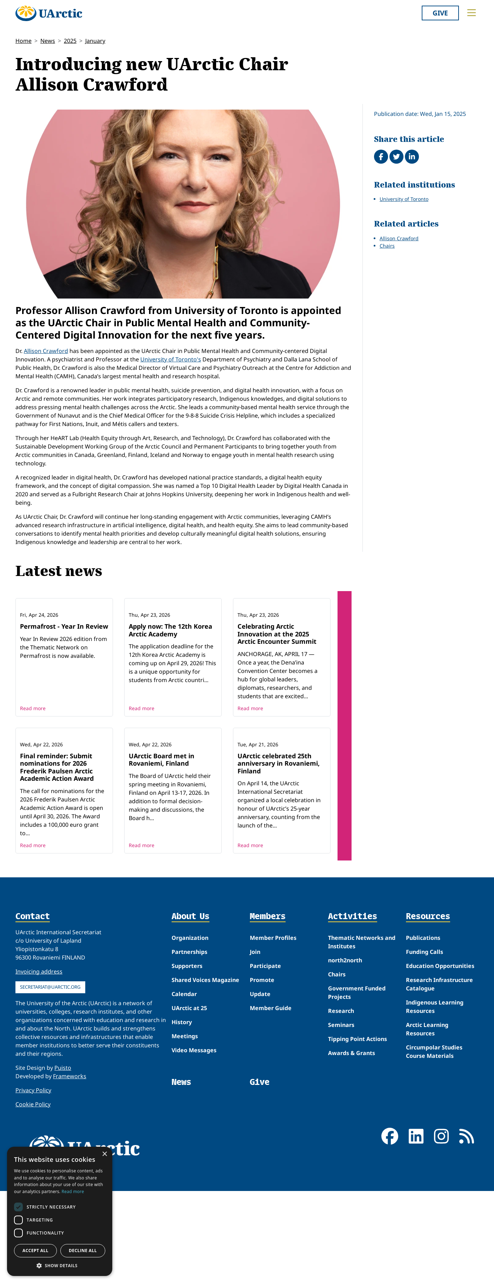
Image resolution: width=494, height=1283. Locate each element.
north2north (345, 1052)
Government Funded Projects (357, 1084)
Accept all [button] (35, 1250)
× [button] (104, 1154)
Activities (352, 1009)
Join (255, 1044)
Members (268, 1009)
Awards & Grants (351, 1145)
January (95, 41)
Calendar (184, 1086)
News (47, 41)
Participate (265, 1058)
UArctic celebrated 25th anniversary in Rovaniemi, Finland (279, 855)
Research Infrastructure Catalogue (439, 1076)
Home (23, 41)
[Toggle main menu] (472, 13)
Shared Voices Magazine (205, 1072)
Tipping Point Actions (357, 1131)
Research (341, 1103)
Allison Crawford (46, 351)
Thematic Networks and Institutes (361, 1034)
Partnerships (189, 1044)
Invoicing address (38, 1063)
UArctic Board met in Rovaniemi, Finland (161, 852)
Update (260, 1086)
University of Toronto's (170, 359)
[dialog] (59, 1211)
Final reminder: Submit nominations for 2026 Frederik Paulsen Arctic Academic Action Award (57, 859)
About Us (190, 1009)
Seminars (341, 1117)
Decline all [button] (83, 1250)
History (182, 1114)
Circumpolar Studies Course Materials (434, 1143)
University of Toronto (404, 199)
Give (440, 13)
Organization (190, 1030)
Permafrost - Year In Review (64, 672)
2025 (70, 41)
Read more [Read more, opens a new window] (73, 1191)
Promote (262, 1072)
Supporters (187, 1058)
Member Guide (271, 1100)
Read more (33, 754)
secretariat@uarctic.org (50, 1079)
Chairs (387, 245)
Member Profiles (273, 1030)
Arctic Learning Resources (427, 1121)
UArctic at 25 (189, 1100)
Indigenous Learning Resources (434, 1099)
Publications (423, 1030)
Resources (428, 1009)
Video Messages (194, 1142)
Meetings (185, 1128)
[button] (59, 1265)
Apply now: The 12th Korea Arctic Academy (170, 676)
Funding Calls (424, 1044)
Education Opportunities (440, 1058)
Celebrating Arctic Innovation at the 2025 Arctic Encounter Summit (277, 680)
